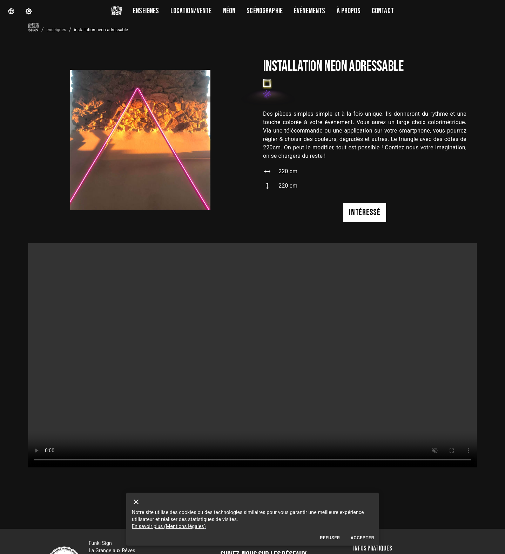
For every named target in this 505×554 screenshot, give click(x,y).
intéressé (364, 212)
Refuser (330, 538)
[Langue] (11, 11)
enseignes (56, 29)
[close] (136, 502)
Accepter (362, 538)
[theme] (28, 11)
